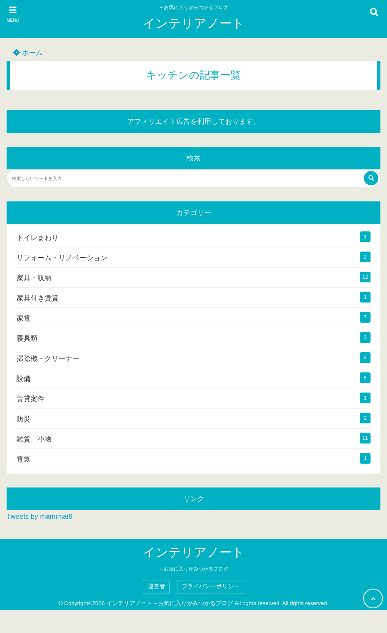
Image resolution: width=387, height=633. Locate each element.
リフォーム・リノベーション (61, 258)
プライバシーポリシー (210, 586)
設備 (23, 379)
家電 (23, 318)
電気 (23, 459)
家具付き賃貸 (37, 298)
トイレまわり (37, 238)
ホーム (28, 53)
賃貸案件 (30, 399)
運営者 (156, 586)
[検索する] (371, 178)
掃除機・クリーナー (47, 359)
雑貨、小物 (33, 439)
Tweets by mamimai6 (39, 516)
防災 (23, 419)
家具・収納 (33, 278)
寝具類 (26, 338)
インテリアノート (194, 23)
